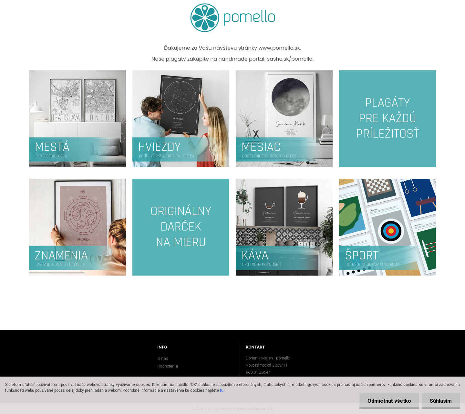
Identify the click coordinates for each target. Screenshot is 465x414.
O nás (162, 358)
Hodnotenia (167, 366)
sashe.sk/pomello (290, 59)
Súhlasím (441, 401)
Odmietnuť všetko (389, 401)
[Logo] (232, 18)
